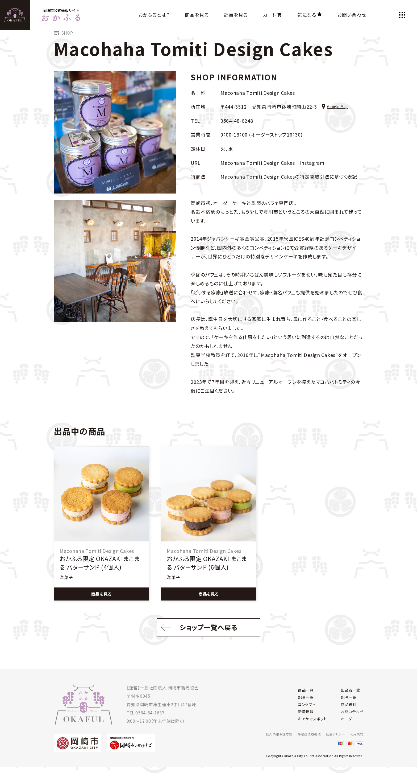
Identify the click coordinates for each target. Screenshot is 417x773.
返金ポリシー (332, 734)
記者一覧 (347, 696)
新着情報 (307, 713)
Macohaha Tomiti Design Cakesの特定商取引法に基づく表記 (288, 176)
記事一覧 (307, 696)
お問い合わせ (351, 14)
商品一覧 (307, 688)
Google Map (335, 106)
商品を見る (197, 14)
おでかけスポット (314, 721)
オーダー (346, 721)
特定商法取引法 (303, 734)
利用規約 (356, 734)
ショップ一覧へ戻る (197, 631)
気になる (309, 14)
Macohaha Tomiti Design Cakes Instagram (272, 162)
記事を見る (236, 14)
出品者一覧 (349, 688)
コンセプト (308, 704)
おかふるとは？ (154, 14)
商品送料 (347, 704)
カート (272, 14)
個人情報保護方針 (270, 734)
